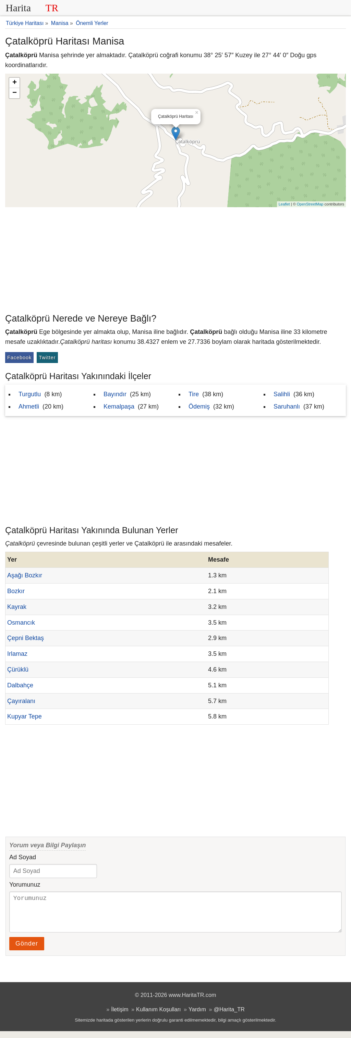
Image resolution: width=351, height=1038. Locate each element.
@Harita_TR (229, 1016)
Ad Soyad (22, 857)
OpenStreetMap (310, 204)
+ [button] (14, 83)
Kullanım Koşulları (158, 1016)
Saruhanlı (287, 406)
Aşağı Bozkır (24, 575)
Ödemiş (199, 406)
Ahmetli (29, 406)
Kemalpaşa (119, 406)
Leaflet (284, 204)
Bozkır (16, 591)
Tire (194, 394)
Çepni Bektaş (25, 638)
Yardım (197, 1016)
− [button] (14, 93)
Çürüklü (17, 669)
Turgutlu (30, 394)
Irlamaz (17, 653)
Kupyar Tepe (24, 716)
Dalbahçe (20, 685)
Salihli (282, 394)
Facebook (19, 357)
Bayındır (115, 394)
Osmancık (21, 622)
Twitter (47, 357)
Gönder (26, 950)
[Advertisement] (175, 259)
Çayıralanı (21, 701)
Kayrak (16, 606)
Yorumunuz (24, 884)
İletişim (119, 1016)
